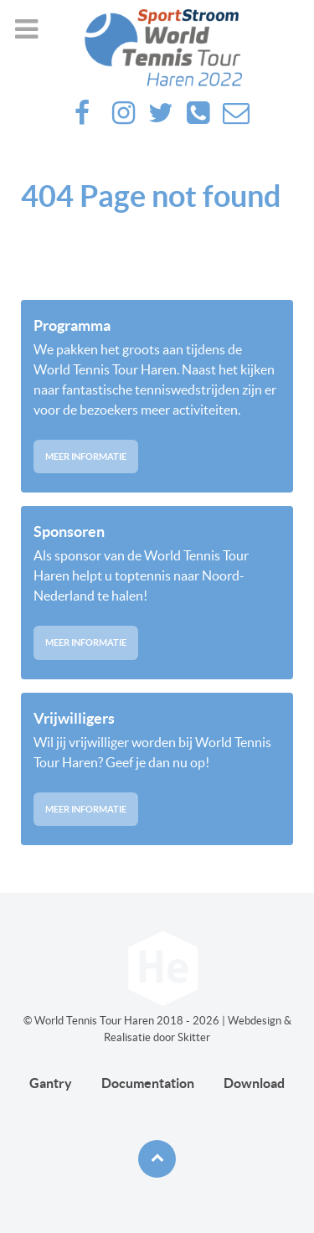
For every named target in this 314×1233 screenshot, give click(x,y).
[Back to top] (157, 1159)
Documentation (147, 1083)
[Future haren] (157, 47)
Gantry (50, 1083)
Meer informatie (85, 456)
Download (254, 1083)
